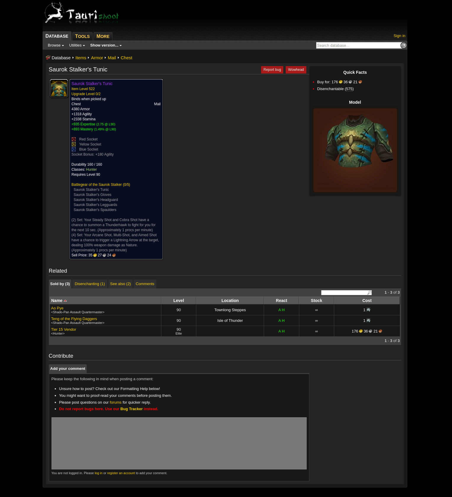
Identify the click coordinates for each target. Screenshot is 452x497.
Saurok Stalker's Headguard (96, 200)
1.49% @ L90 (105, 129)
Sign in (400, 35)
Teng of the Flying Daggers (74, 319)
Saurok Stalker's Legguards (95, 205)
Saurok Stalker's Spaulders (95, 210)
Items (80, 57)
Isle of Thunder (230, 320)
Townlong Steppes (230, 310)
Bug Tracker (131, 409)
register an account (121, 473)
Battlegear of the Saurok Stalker (97, 185)
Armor (97, 57)
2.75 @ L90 (105, 124)
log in (98, 473)
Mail (112, 57)
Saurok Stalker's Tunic (91, 190)
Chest (126, 57)
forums (116, 402)
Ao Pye (57, 308)
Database (61, 57)
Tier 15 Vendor (63, 329)
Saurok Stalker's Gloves (93, 195)
